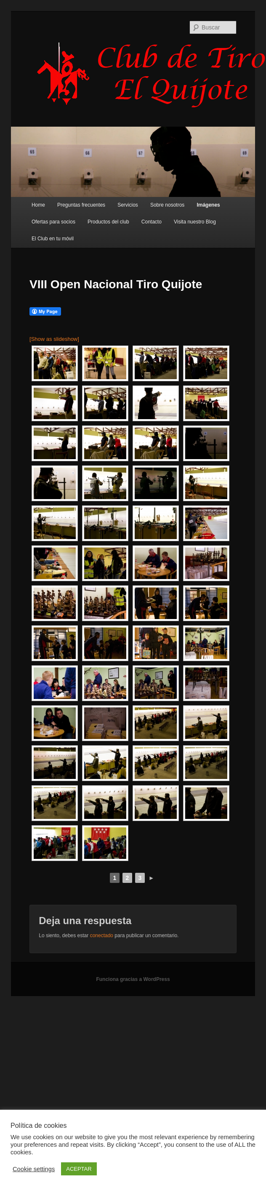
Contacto (151, 222)
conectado (101, 935)
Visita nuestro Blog (195, 222)
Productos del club (108, 222)
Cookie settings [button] (34, 1169)
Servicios (127, 205)
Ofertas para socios (53, 222)
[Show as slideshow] (54, 339)
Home (38, 205)
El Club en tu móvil (53, 239)
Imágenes (208, 205)
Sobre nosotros (167, 205)
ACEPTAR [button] (78, 1169)
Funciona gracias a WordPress (133, 979)
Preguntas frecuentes (81, 205)
